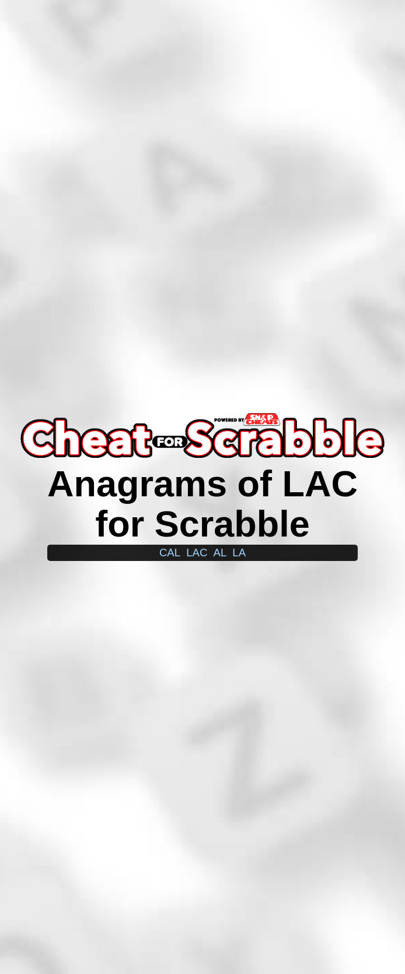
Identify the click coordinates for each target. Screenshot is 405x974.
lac (196, 552)
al (219, 552)
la (239, 552)
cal (169, 552)
